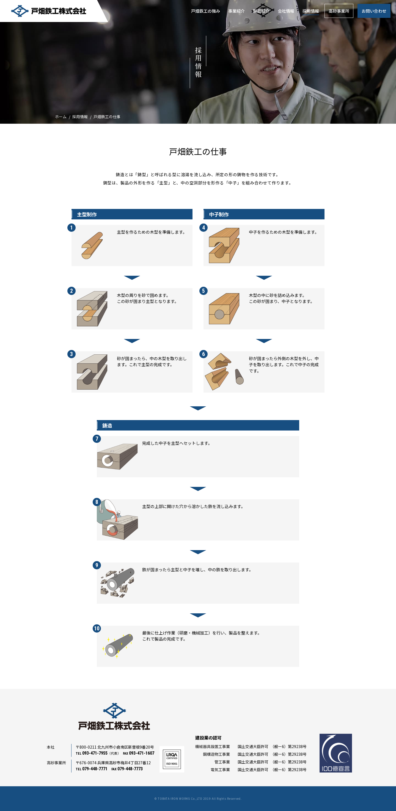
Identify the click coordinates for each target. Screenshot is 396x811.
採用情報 (310, 11)
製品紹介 (261, 11)
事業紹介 (236, 11)
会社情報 (286, 11)
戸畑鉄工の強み (205, 11)
